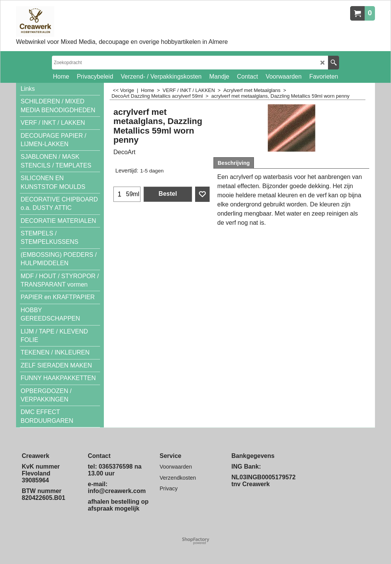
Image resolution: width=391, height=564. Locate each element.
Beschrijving (234, 163)
